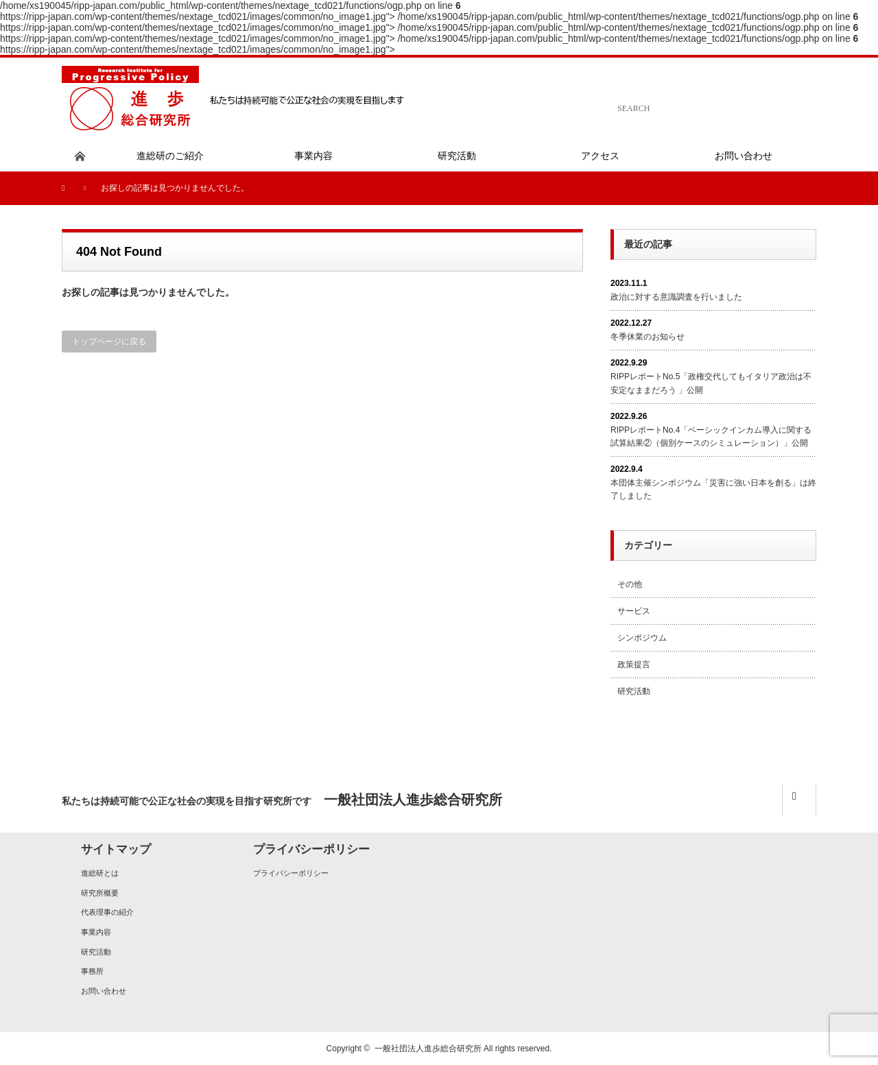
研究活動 (633, 691)
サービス (633, 611)
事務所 (92, 971)
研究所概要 (100, 893)
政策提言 (633, 664)
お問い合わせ (103, 991)
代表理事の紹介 (107, 912)
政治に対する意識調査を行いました (676, 297)
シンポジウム (642, 638)
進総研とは (100, 873)
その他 (629, 584)
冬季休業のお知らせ (647, 337)
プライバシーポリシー (291, 873)
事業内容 (96, 932)
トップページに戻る (109, 341)
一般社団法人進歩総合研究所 (428, 1048)
